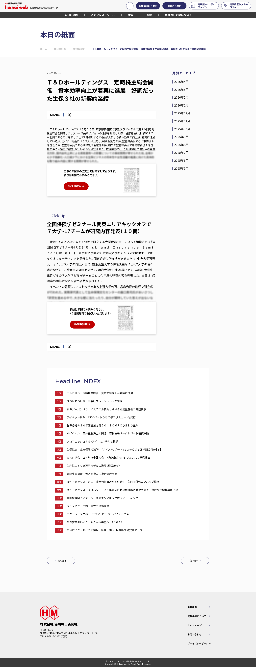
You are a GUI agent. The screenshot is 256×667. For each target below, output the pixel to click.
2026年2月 (181, 97)
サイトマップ (195, 625)
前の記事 (62, 560)
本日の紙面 (60, 49)
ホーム (43, 49)
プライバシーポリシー (199, 643)
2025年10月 (182, 129)
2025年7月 (181, 152)
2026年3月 (181, 89)
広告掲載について (197, 616)
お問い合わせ (195, 634)
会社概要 (192, 607)
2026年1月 (181, 105)
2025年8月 (181, 145)
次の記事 (194, 560)
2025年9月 (181, 137)
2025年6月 (181, 160)
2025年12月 (182, 113)
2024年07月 (79, 49)
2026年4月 (181, 81)
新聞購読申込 (76, 186)
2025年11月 (182, 121)
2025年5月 (181, 168)
